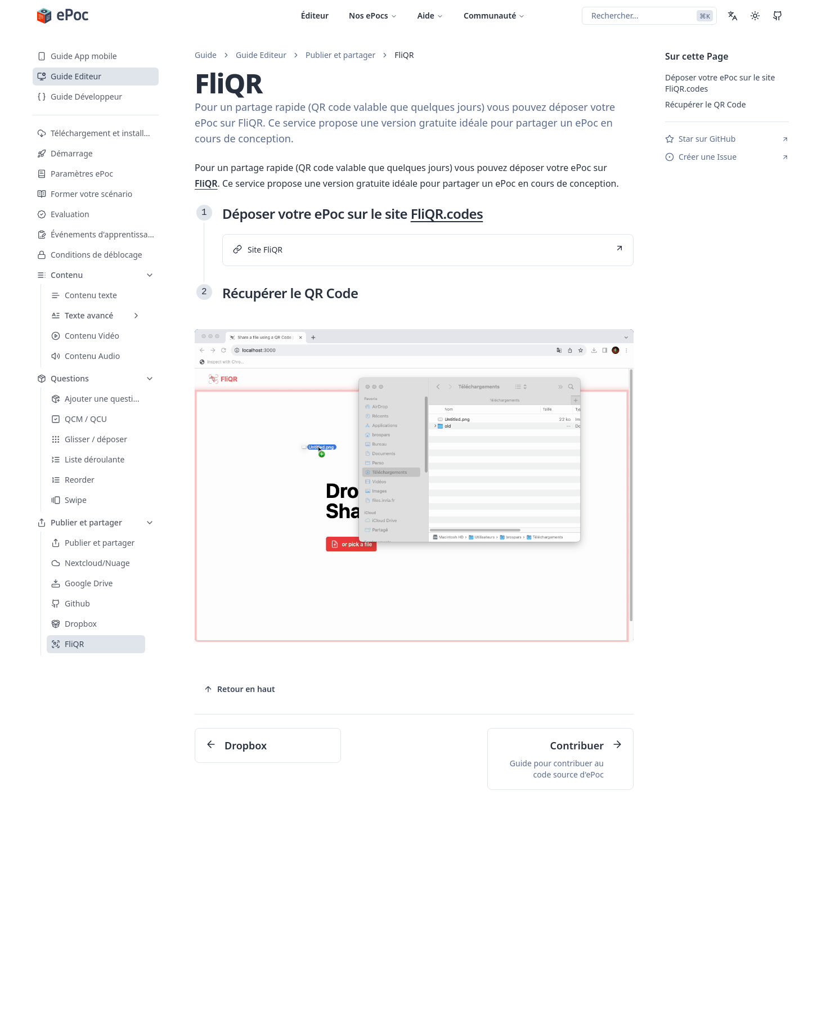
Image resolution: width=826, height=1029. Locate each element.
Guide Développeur (79, 96)
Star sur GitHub (727, 138)
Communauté (494, 15)
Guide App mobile (77, 56)
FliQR (404, 55)
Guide (206, 55)
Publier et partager (340, 55)
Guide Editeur (69, 76)
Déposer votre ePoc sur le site (352, 213)
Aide (430, 15)
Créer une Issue (727, 156)
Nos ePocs (373, 15)
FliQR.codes (447, 213)
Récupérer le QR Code (290, 293)
